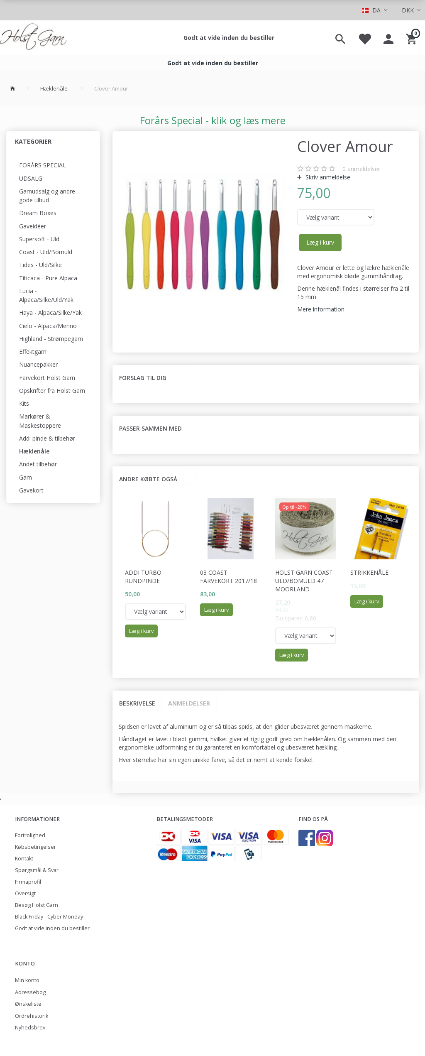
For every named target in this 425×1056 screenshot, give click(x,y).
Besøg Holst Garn (36, 905)
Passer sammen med (150, 428)
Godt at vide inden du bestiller (228, 38)
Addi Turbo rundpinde (143, 576)
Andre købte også (148, 479)
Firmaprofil (28, 881)
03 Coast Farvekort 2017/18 (228, 576)
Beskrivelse (137, 703)
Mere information (320, 309)
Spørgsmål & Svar (37, 870)
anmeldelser (361, 169)
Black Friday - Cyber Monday (49, 916)
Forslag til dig (142, 378)
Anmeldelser (189, 703)
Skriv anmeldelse (327, 177)
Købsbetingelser (35, 846)
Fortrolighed (30, 835)
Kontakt (24, 858)
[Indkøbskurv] (412, 37)
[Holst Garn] (33, 37)
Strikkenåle (369, 572)
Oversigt (25, 893)
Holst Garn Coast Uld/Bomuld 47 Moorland (304, 580)
